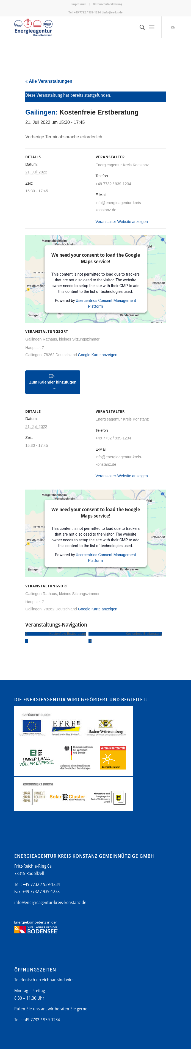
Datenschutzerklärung (107, 4)
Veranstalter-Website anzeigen (122, 221)
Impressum (79, 4)
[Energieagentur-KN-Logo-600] (79, 27)
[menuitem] (79, 4)
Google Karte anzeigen (97, 355)
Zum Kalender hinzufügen (52, 382)
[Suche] (139, 27)
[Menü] (151, 27)
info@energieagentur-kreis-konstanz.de (50, 902)
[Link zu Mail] (172, 27)
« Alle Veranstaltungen (48, 81)
